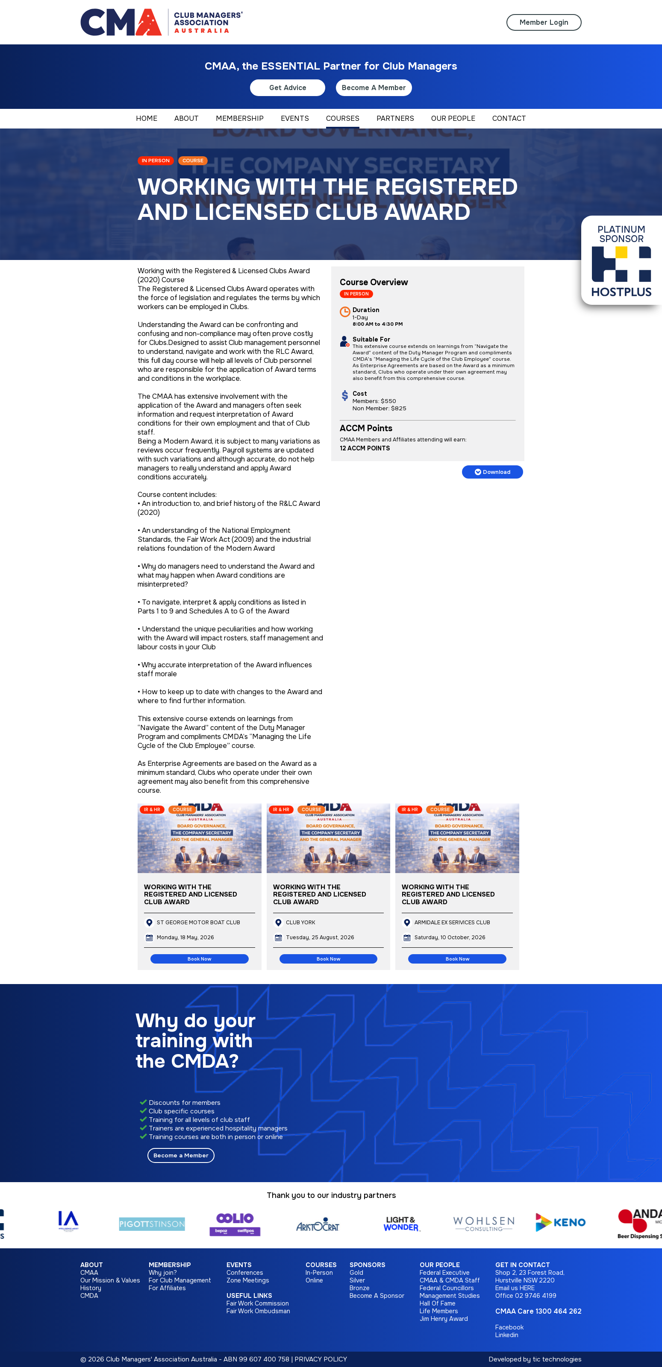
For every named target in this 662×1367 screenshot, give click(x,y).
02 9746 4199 (535, 1296)
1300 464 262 (558, 1311)
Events (239, 1265)
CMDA (89, 1296)
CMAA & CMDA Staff (450, 1280)
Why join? (163, 1272)
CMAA (89, 1272)
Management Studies (450, 1296)
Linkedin (506, 1335)
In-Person (319, 1272)
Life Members (439, 1311)
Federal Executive (445, 1272)
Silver (357, 1280)
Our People (440, 1265)
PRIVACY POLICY (320, 1359)
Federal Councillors (447, 1288)
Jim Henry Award (444, 1319)
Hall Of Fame (438, 1303)
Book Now (199, 959)
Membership (170, 1265)
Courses (321, 1265)
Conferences (245, 1272)
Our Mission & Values (110, 1280)
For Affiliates (167, 1288)
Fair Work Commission (258, 1303)
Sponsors (367, 1265)
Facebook (509, 1327)
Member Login (544, 22)
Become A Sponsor (377, 1296)
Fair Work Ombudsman (258, 1311)
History (90, 1288)
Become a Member (181, 1155)
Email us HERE (515, 1288)
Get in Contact (522, 1265)
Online (314, 1280)
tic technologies (557, 1359)
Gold (356, 1272)
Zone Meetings (248, 1280)
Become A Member (374, 87)
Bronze (360, 1288)
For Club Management (180, 1280)
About (91, 1265)
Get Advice (287, 87)
